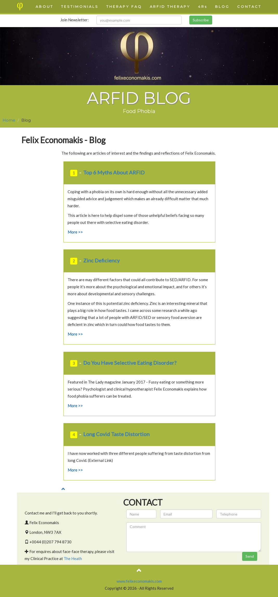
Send (249, 556)
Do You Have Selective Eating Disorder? (129, 363)
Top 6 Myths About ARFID (114, 172)
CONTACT (249, 6)
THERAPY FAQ (124, 6)
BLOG (222, 6)
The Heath (73, 558)
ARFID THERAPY (170, 6)
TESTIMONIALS (80, 6)
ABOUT (44, 6)
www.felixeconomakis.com (139, 581)
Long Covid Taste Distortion (116, 434)
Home (9, 120)
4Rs (202, 6)
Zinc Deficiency (101, 260)
